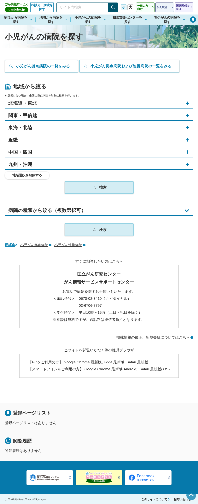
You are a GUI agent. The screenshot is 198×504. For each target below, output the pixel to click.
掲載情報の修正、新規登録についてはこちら (153, 337)
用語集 (10, 245)
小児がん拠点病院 (34, 245)
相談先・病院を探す (42, 7)
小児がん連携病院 (68, 245)
